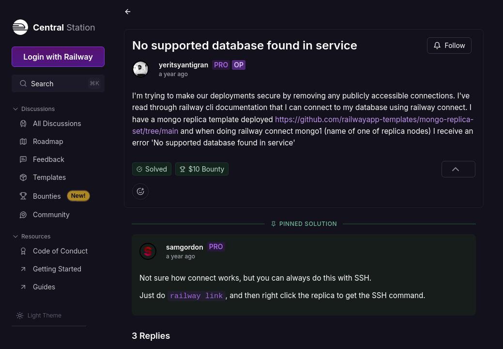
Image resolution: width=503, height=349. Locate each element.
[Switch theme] (39, 315)
